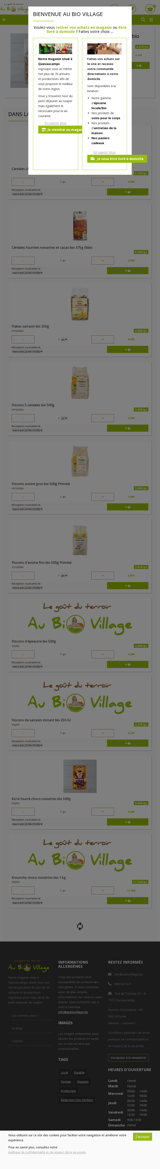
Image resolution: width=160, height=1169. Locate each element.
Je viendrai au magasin (64, 129)
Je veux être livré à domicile (117, 158)
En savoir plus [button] (55, 123)
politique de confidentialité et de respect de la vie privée (47, 1152)
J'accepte (142, 1136)
